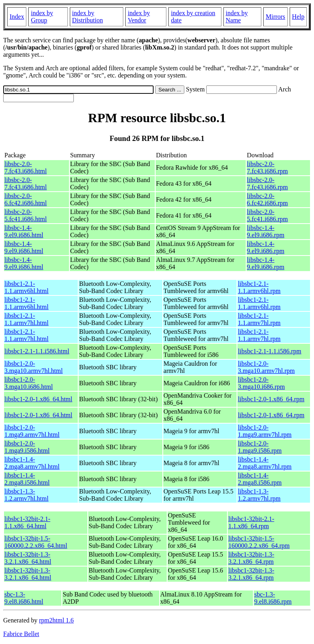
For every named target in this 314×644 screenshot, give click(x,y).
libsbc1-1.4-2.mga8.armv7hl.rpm (265, 463)
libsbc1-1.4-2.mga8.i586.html (26, 479)
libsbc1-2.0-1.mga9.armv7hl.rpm (265, 431)
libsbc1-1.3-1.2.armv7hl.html (26, 495)
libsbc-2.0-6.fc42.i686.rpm (267, 199)
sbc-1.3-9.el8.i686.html (23, 598)
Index (17, 16)
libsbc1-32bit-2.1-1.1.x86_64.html (27, 522)
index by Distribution (87, 17)
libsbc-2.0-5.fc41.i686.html (25, 215)
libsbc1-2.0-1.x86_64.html (38, 399)
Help (298, 16)
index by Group (42, 17)
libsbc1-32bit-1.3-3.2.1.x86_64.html (27, 558)
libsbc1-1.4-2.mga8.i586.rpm (260, 479)
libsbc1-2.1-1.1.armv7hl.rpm (259, 319)
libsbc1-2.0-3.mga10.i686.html (28, 383)
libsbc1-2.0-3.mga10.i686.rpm (261, 383)
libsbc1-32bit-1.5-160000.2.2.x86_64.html (35, 542)
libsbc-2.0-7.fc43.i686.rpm (267, 167)
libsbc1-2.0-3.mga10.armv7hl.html (33, 367)
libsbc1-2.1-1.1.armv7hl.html (26, 319)
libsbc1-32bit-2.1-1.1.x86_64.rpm (251, 522)
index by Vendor (139, 17)
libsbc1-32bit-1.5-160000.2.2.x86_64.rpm (259, 542)
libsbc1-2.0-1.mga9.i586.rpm (260, 447)
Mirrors (275, 16)
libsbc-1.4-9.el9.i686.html (23, 231)
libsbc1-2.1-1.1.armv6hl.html (26, 287)
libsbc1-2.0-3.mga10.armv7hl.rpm (266, 367)
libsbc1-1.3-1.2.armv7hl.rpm (259, 495)
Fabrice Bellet (21, 633)
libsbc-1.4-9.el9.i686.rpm (265, 231)
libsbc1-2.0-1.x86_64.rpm (271, 399)
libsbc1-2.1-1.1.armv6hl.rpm (259, 287)
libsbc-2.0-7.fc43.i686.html (25, 167)
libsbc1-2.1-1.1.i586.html (36, 351)
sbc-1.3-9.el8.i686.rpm (273, 598)
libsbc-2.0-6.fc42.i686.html (25, 199)
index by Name (237, 17)
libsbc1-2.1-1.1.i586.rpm (269, 351)
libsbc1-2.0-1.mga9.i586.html (26, 447)
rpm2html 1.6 (56, 620)
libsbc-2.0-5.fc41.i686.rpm (267, 215)
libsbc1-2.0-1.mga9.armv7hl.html (31, 431)
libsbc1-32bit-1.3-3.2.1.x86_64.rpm (251, 558)
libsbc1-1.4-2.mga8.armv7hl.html (31, 463)
